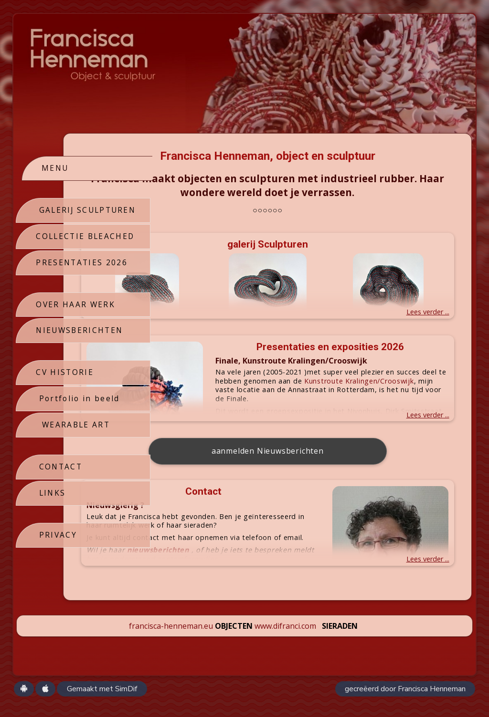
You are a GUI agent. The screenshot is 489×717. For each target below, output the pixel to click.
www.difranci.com (285, 640)
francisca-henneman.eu (171, 640)
